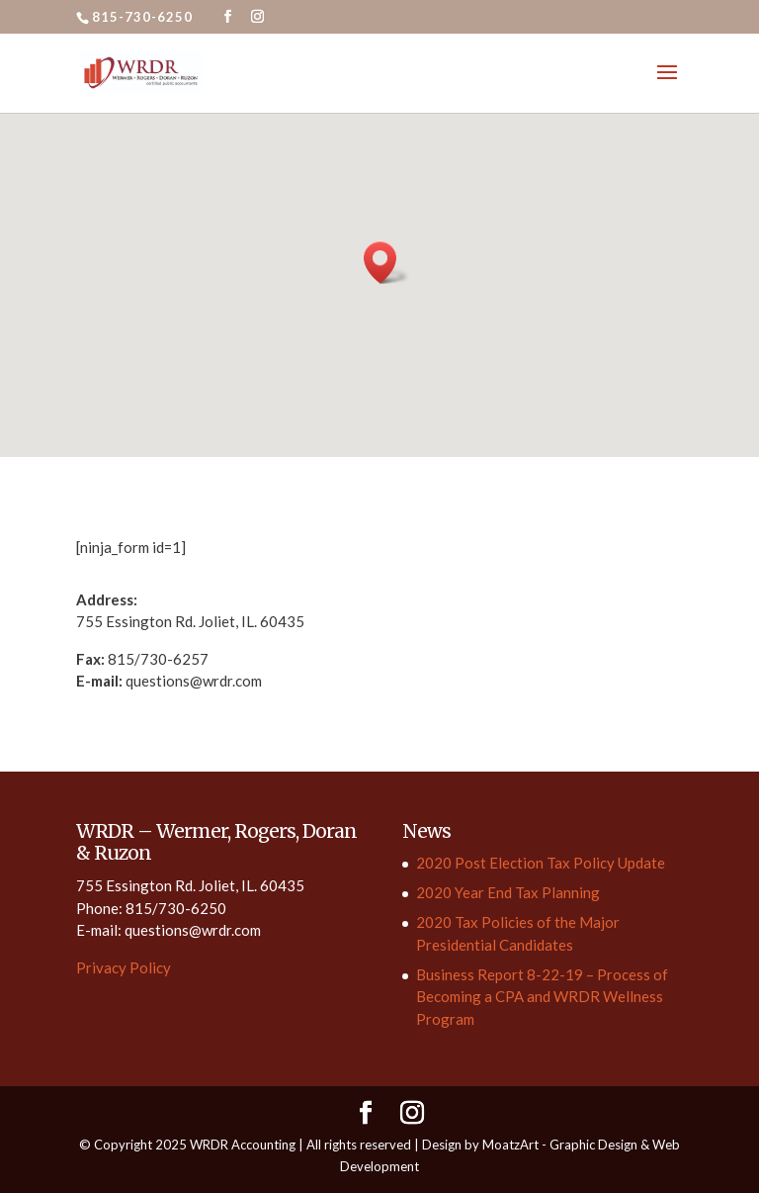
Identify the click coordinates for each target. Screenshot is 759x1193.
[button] (386, 262)
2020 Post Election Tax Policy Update (540, 863)
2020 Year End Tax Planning (508, 892)
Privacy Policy (123, 967)
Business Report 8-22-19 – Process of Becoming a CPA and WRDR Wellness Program (542, 996)
